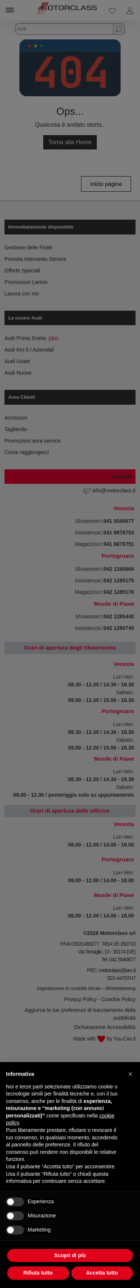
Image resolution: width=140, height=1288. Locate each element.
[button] (130, 1074)
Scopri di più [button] (70, 1255)
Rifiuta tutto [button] (38, 1273)
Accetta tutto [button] (102, 1273)
